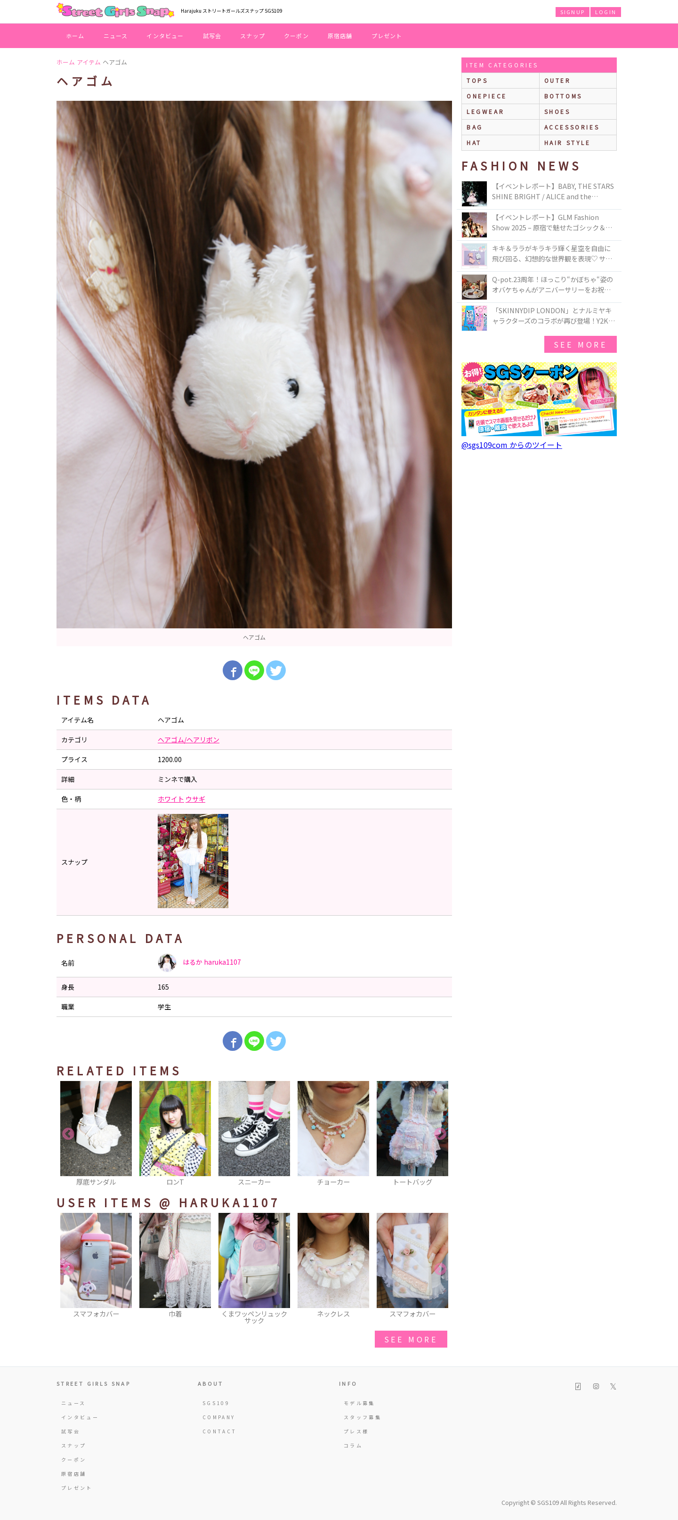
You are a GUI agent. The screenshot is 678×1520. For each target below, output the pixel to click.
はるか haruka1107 (199, 962)
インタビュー (165, 36)
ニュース (116, 36)
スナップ (252, 36)
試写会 (212, 36)
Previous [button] (68, 1134)
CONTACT (219, 1431)
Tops (477, 80)
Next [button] (440, 1134)
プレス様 (356, 1431)
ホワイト (171, 799)
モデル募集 (359, 1402)
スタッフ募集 (362, 1417)
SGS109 (216, 1402)
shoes (557, 111)
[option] (254, 373)
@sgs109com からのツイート (511, 444)
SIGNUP (572, 12)
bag (475, 127)
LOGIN (605, 12)
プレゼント (387, 36)
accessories (572, 127)
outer (557, 80)
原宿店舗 (340, 36)
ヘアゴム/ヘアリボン (188, 739)
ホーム (75, 36)
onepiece (487, 96)
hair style (567, 142)
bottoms (563, 96)
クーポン (296, 36)
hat (474, 142)
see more (411, 1339)
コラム (353, 1445)
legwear (485, 111)
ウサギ (195, 799)
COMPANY (218, 1417)
